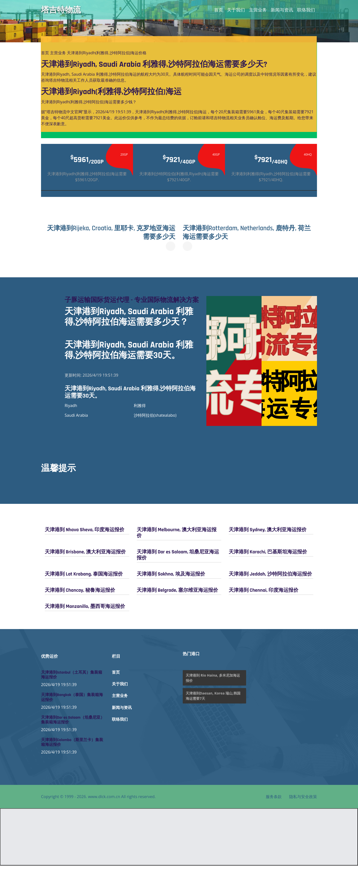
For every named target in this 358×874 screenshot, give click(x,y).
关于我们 (236, 10)
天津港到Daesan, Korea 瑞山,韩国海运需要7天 (213, 704)
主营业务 (258, 10)
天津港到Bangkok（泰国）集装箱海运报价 (72, 706)
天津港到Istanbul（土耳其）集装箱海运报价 (71, 683)
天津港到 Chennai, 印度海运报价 (263, 598)
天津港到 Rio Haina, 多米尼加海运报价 (213, 686)
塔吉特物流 (61, 9)
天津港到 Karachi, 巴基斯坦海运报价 (268, 560)
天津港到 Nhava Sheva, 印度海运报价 (84, 538)
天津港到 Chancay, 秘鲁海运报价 (80, 598)
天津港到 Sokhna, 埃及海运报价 (171, 582)
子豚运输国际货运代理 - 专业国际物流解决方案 (130, 304)
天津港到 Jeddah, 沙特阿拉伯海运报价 (270, 582)
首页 (218, 10)
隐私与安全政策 (303, 805)
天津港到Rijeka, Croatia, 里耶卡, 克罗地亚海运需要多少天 (110, 232)
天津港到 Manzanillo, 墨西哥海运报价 (85, 614)
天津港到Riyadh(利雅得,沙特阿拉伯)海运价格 (106, 53)
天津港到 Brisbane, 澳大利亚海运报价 (85, 560)
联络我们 (306, 10)
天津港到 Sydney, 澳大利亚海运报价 (268, 538)
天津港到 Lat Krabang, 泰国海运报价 (84, 582)
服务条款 (274, 805)
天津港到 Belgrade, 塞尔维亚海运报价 (177, 598)
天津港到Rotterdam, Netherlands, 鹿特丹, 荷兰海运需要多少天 (248, 232)
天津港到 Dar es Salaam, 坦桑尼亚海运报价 (178, 563)
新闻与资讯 (282, 10)
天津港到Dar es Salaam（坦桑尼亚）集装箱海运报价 (72, 728)
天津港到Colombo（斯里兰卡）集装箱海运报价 (72, 751)
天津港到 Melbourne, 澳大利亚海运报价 (177, 541)
